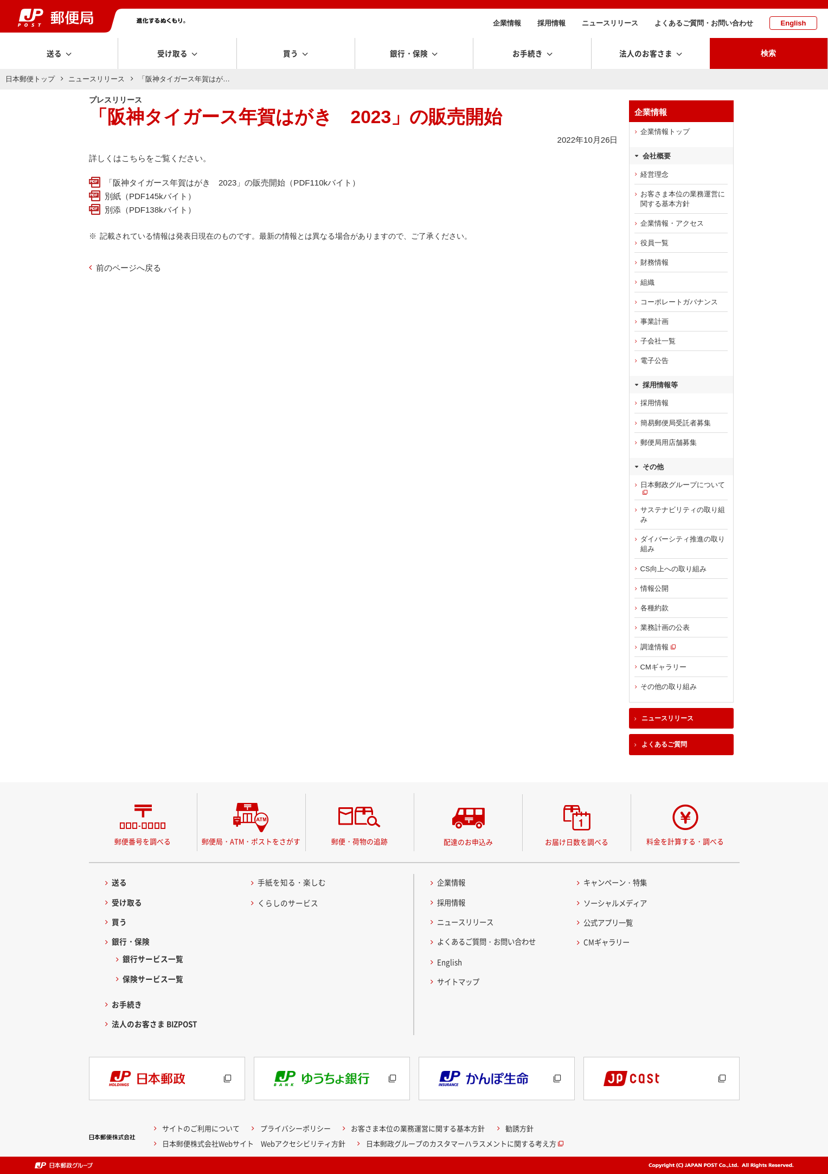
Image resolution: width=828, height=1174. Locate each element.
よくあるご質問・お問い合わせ (703, 23)
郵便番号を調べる (142, 841)
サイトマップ (460, 981)
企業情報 (507, 23)
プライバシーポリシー (295, 1128)
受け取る (127, 902)
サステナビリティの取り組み (682, 515)
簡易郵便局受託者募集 (675, 423)
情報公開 (654, 588)
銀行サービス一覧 (153, 958)
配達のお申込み (468, 842)
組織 (647, 282)
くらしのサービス (288, 902)
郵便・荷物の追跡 (359, 841)
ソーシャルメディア (617, 902)
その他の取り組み (668, 686)
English (793, 23)
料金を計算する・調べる (685, 841)
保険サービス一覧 (153, 978)
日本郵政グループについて (682, 485)
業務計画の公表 (665, 627)
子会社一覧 (658, 341)
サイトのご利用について (201, 1128)
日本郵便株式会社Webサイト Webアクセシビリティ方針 (253, 1143)
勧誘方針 (519, 1128)
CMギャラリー (663, 667)
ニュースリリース (610, 23)
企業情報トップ (665, 131)
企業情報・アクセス (672, 223)
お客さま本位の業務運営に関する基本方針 (682, 199)
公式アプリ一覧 (610, 922)
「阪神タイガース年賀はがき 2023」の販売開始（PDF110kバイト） (232, 182)
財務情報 (654, 262)
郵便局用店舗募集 (668, 442)
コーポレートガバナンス (679, 302)
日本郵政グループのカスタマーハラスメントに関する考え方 (461, 1143)
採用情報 (551, 23)
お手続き (127, 1004)
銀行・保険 (131, 941)
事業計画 (654, 321)
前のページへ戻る (128, 267)
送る (119, 882)
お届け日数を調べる (576, 842)
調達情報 (654, 647)
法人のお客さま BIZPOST (154, 1023)
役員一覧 (654, 243)
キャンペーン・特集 (617, 882)
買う (119, 921)
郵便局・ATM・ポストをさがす (251, 841)
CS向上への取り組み (673, 569)
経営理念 (654, 174)
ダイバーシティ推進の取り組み (682, 544)
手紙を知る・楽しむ (292, 882)
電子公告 (654, 360)
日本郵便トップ (30, 79)
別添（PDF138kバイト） (150, 209)
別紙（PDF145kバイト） (150, 196)
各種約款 (654, 608)
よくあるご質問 (664, 744)
